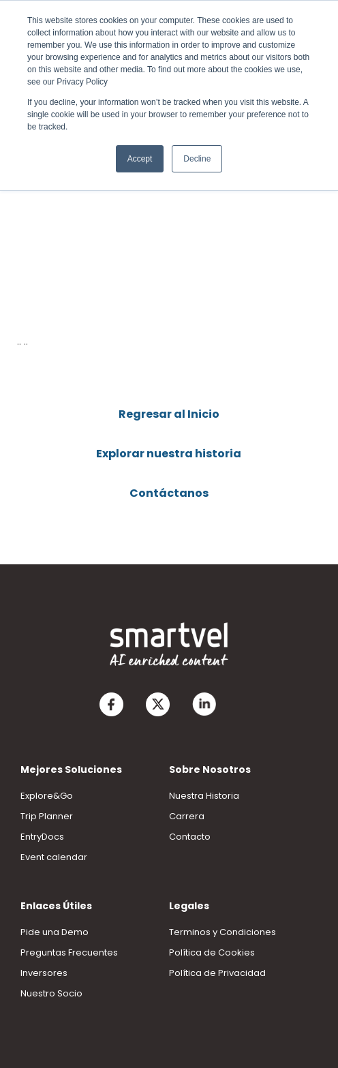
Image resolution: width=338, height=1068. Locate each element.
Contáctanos (169, 493)
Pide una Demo (54, 932)
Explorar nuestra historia (168, 453)
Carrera (186, 816)
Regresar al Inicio (169, 414)
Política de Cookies (212, 952)
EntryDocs (42, 836)
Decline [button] (197, 159)
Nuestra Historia (204, 795)
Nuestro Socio (51, 993)
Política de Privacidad (217, 972)
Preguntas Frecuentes (69, 952)
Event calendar (53, 857)
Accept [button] (140, 159)
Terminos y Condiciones (222, 932)
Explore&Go (46, 795)
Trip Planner (46, 816)
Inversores (43, 972)
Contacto (190, 836)
